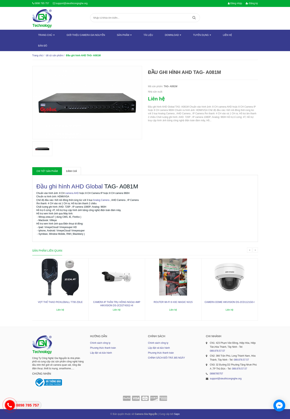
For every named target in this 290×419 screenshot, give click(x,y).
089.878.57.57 (217, 350)
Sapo (177, 414)
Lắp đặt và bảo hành (101, 352)
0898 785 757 (42, 3)
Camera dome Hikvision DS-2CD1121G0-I (229, 302)
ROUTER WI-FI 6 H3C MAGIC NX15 (173, 302)
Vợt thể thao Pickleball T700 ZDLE (60, 302)
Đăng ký (252, 3)
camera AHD (72, 193)
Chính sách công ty (100, 343)
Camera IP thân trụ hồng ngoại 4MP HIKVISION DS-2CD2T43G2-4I (116, 304)
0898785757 (216, 373)
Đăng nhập (235, 3)
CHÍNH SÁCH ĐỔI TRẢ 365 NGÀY (166, 357)
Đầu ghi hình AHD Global (69, 186)
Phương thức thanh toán (103, 347)
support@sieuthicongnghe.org (71, 3)
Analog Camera (101, 200)
